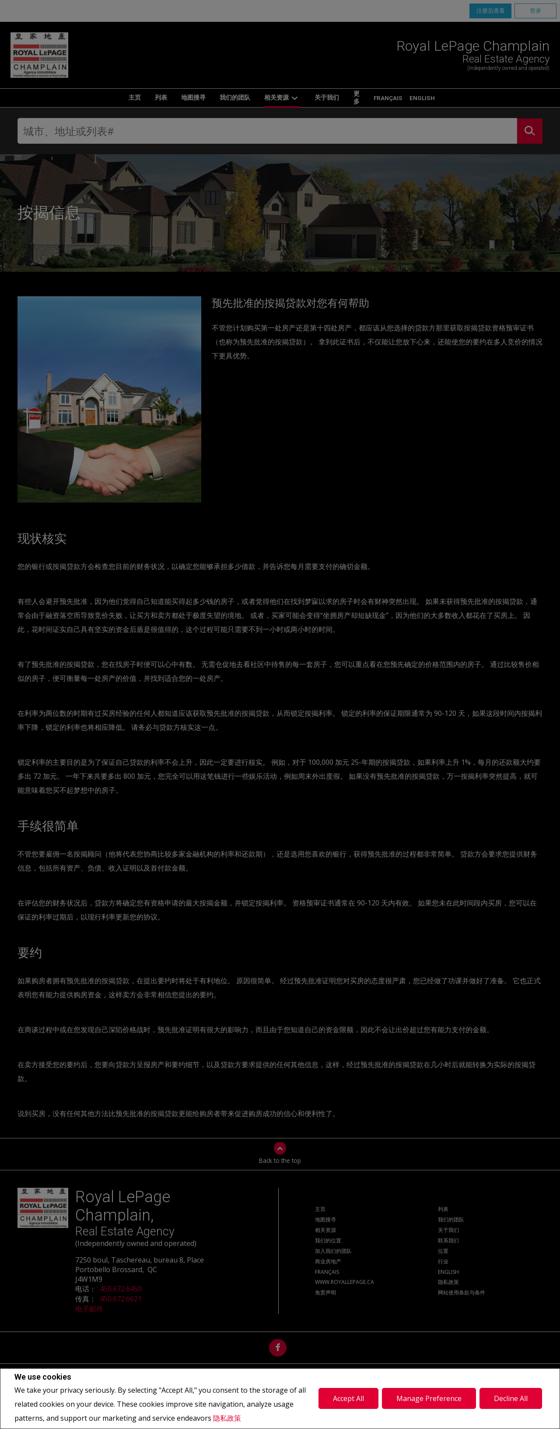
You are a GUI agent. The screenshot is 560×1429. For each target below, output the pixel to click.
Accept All (348, 1398)
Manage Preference (429, 1398)
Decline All (511, 1398)
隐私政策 (227, 1418)
